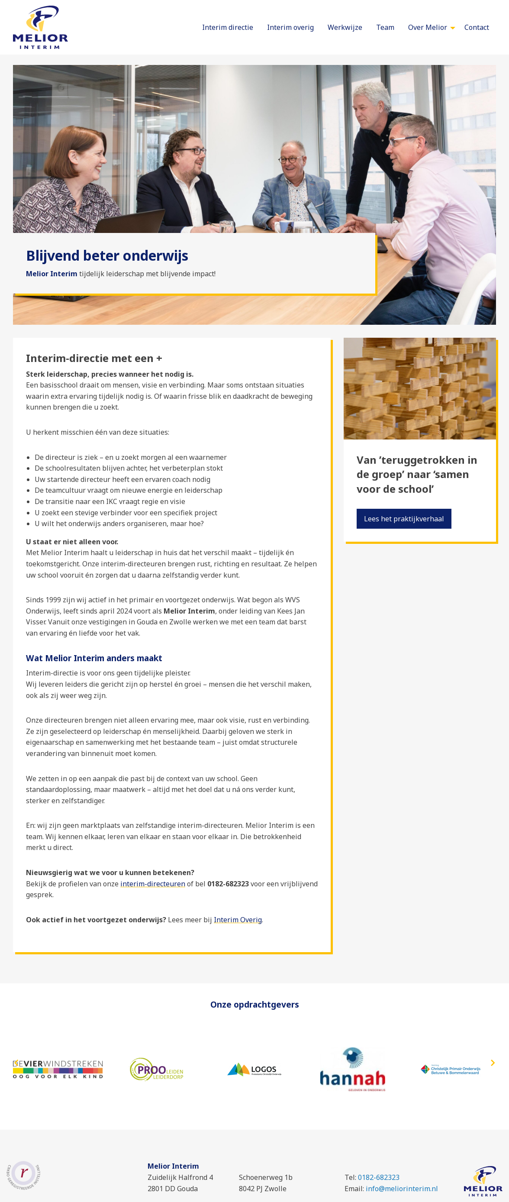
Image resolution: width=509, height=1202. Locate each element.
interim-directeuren (152, 884)
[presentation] (16, 1063)
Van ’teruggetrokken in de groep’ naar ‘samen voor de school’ (417, 474)
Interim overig (290, 27)
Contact (476, 27)
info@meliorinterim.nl (402, 1188)
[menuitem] (227, 27)
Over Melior (427, 27)
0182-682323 (378, 1177)
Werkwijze (345, 27)
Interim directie (227, 27)
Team (385, 27)
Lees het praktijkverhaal (404, 518)
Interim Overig (238, 919)
